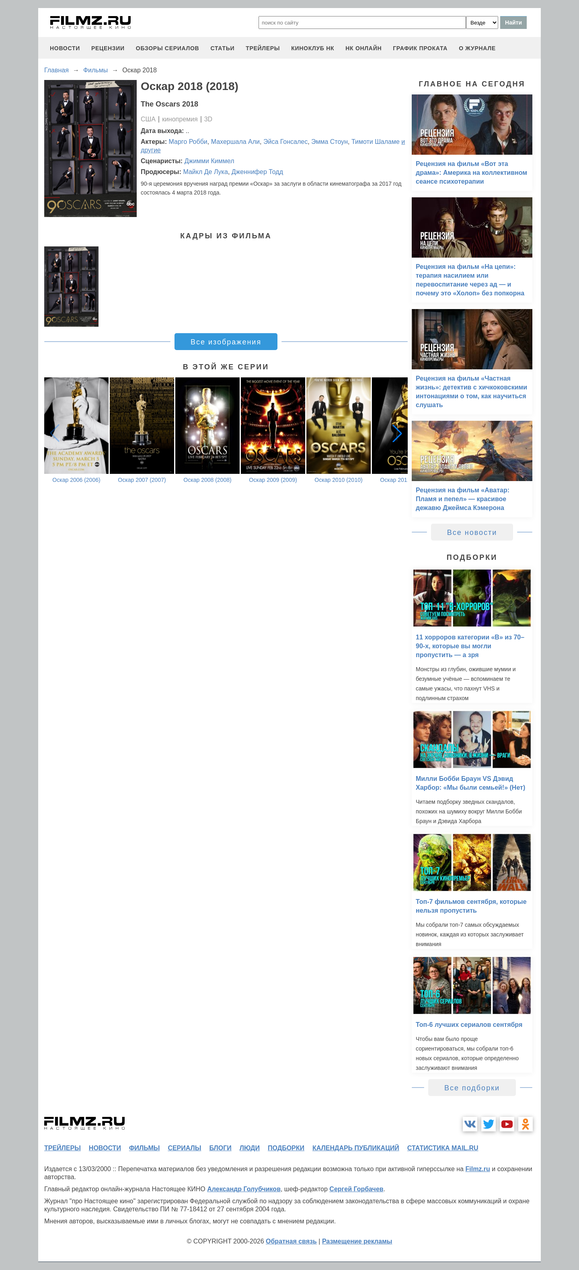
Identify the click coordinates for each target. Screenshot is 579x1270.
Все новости (472, 532)
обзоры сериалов (167, 48)
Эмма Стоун (329, 141)
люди (250, 1148)
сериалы (184, 1148)
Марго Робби (188, 141)
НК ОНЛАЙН (363, 48)
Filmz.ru (477, 1169)
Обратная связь (291, 1241)
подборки (286, 1148)
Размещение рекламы (357, 1241)
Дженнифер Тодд (257, 171)
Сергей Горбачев (356, 1189)
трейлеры (263, 48)
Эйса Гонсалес (285, 141)
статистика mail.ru (442, 1148)
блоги (220, 1148)
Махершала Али (235, 141)
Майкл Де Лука (205, 171)
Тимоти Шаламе (375, 141)
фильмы (144, 1148)
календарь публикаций (355, 1148)
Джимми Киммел (209, 161)
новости (65, 48)
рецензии (108, 48)
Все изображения (226, 342)
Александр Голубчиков (244, 1189)
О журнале (477, 48)
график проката (420, 48)
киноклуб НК (312, 48)
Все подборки (472, 1088)
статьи (222, 48)
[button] (397, 433)
